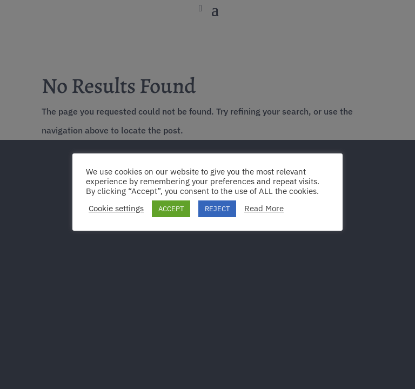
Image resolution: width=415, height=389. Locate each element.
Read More (264, 208)
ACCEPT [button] (171, 208)
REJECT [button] (217, 208)
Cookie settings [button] (116, 208)
